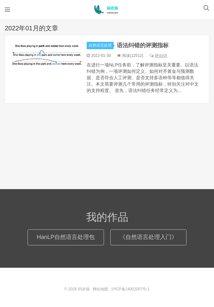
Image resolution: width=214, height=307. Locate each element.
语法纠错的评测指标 (143, 45)
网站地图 (100, 289)
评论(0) (158, 55)
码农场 (107, 10)
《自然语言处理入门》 (148, 237)
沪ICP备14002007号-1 (130, 289)
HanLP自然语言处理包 (66, 237)
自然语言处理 (101, 45)
